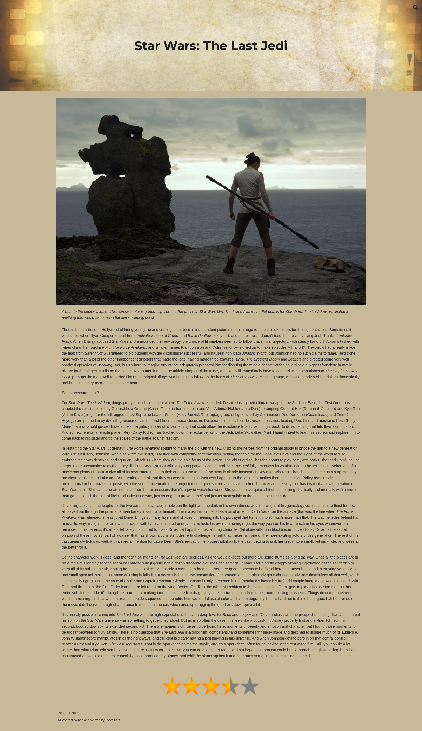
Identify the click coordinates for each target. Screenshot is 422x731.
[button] (415, 7)
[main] (211, 45)
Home (76, 713)
